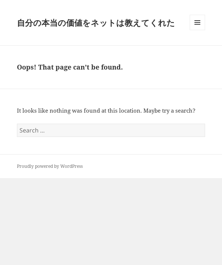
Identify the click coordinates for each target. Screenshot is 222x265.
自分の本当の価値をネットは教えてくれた (96, 22)
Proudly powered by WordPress (50, 166)
